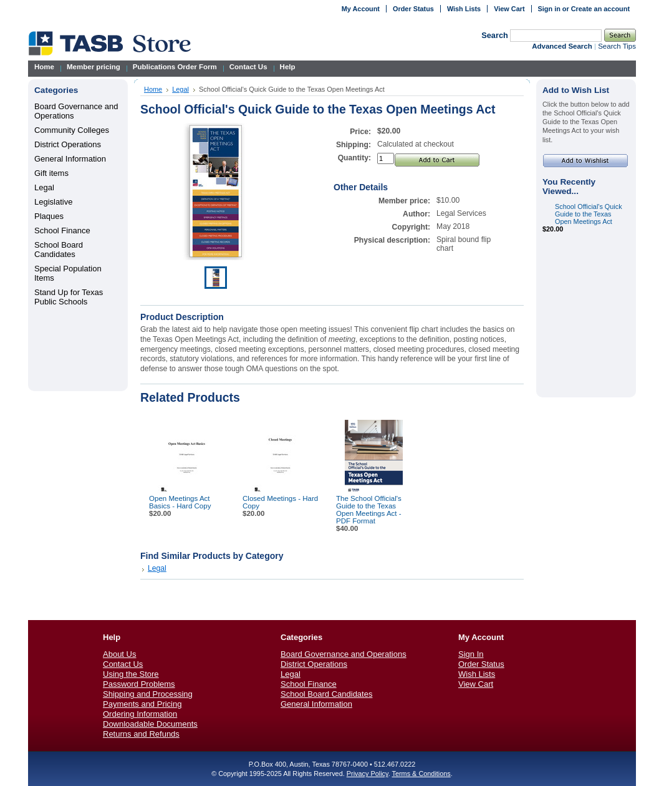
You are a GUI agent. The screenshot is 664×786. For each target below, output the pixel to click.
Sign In (470, 654)
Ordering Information (140, 714)
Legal (44, 187)
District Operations (67, 144)
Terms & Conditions (421, 773)
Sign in (549, 8)
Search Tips (617, 46)
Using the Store (131, 674)
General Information (70, 158)
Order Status (413, 8)
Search (494, 35)
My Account (361, 8)
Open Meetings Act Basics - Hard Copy (180, 502)
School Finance (62, 230)
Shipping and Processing (148, 694)
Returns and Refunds (141, 734)
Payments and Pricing (142, 704)
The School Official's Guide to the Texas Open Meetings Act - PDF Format (369, 510)
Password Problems (139, 684)
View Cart (509, 8)
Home (153, 89)
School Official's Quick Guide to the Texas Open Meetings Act (588, 214)
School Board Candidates (58, 249)
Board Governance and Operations (344, 654)
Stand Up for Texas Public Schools (68, 297)
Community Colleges (71, 130)
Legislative (53, 201)
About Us (119, 654)
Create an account (600, 8)
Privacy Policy (367, 773)
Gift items (51, 173)
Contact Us (123, 664)
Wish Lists (464, 8)
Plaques (49, 216)
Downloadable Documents (150, 724)
